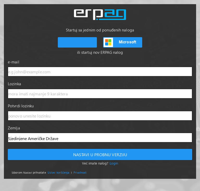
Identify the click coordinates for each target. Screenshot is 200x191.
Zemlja (14, 127)
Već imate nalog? (100, 163)
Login (114, 163)
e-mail (13, 61)
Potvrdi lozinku (21, 105)
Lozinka (14, 83)
